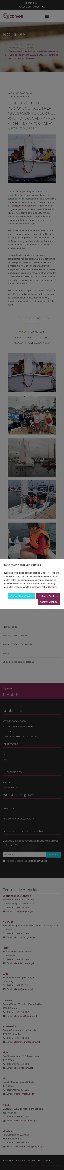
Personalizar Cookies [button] (21, 596)
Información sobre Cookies (43, 587)
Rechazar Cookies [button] (48, 596)
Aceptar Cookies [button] (49, 602)
